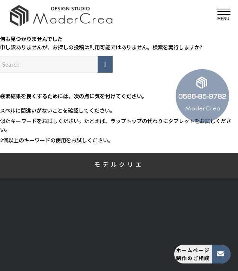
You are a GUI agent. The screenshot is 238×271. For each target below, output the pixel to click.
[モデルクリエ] (97, 15)
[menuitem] (220, 15)
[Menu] (220, 15)
